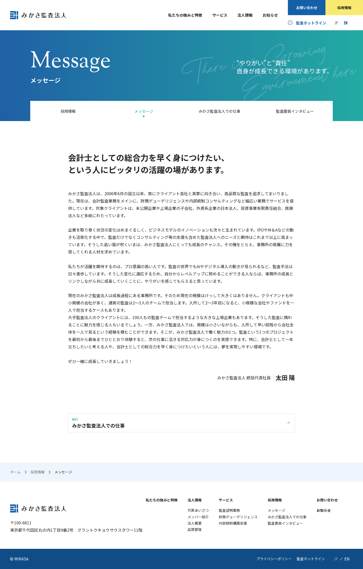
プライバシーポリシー (274, 558)
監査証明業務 (229, 510)
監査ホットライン (311, 22)
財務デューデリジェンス (238, 516)
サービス (219, 15)
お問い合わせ (306, 7)
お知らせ (270, 15)
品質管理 (195, 529)
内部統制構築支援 (233, 523)
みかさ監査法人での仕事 (219, 111)
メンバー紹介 (198, 516)
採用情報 (344, 7)
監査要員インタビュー (295, 111)
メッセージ (143, 111)
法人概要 (195, 523)
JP (336, 23)
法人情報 (245, 15)
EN (345, 23)
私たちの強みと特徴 (185, 15)
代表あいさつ (198, 510)
